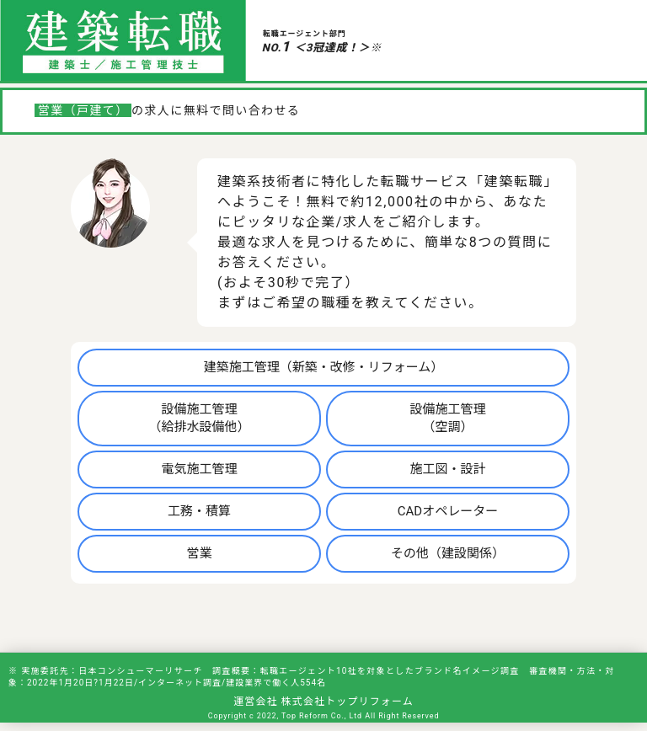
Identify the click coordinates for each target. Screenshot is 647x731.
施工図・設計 (447, 469)
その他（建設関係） (448, 553)
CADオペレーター (448, 511)
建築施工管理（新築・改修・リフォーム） (324, 367)
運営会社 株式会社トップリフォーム (323, 701)
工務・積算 (199, 511)
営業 (199, 553)
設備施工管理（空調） (447, 418)
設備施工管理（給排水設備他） (199, 418)
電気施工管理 (200, 469)
